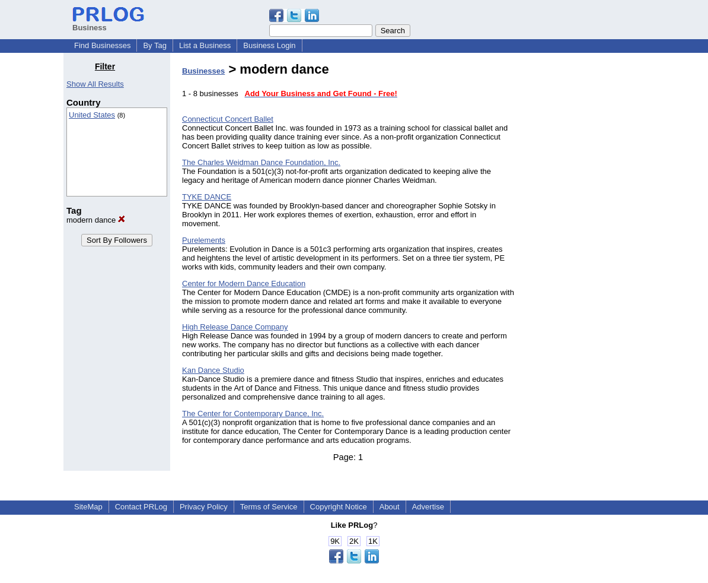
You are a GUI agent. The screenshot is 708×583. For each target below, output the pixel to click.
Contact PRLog (141, 506)
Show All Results (95, 84)
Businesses (203, 70)
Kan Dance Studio (213, 370)
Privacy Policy (204, 506)
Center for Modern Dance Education (243, 283)
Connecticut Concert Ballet (227, 119)
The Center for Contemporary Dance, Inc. (253, 413)
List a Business (205, 45)
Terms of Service (269, 506)
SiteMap (88, 506)
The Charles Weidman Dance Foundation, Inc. (261, 162)
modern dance (95, 220)
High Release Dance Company (235, 326)
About (389, 506)
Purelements (203, 240)
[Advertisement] (584, 240)
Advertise (428, 506)
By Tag (155, 45)
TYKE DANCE (206, 196)
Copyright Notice (338, 506)
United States (92, 114)
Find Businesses (102, 45)
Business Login (269, 45)
